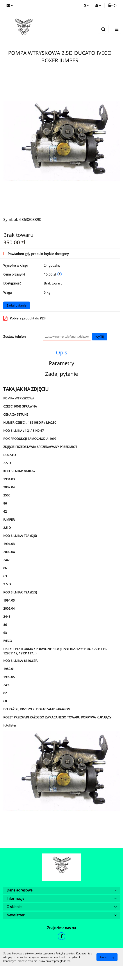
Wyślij (99, 337)
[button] (112, 5)
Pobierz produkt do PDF (24, 318)
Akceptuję (107, 957)
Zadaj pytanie (17, 305)
